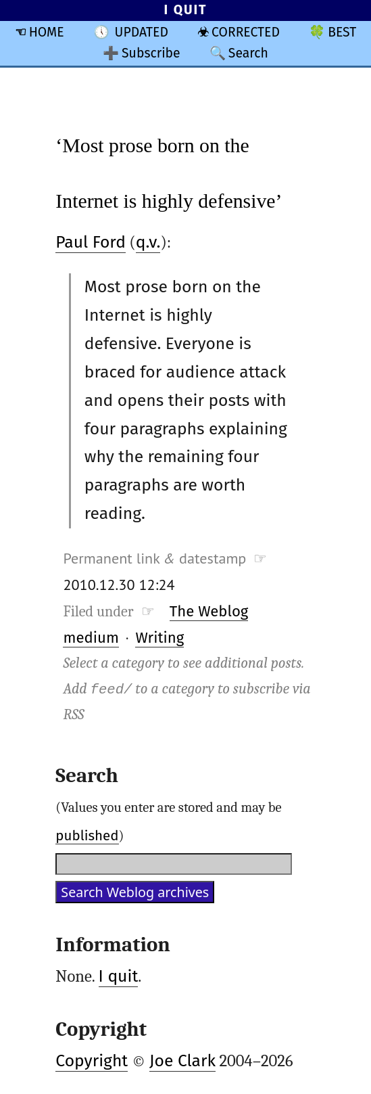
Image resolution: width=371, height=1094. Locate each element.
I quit (119, 976)
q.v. (148, 242)
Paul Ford (90, 242)
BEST (342, 32)
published (86, 835)
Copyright (91, 1061)
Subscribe (151, 53)
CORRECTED (246, 32)
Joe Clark (182, 1061)
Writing (159, 638)
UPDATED (141, 32)
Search (248, 53)
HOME (46, 32)
